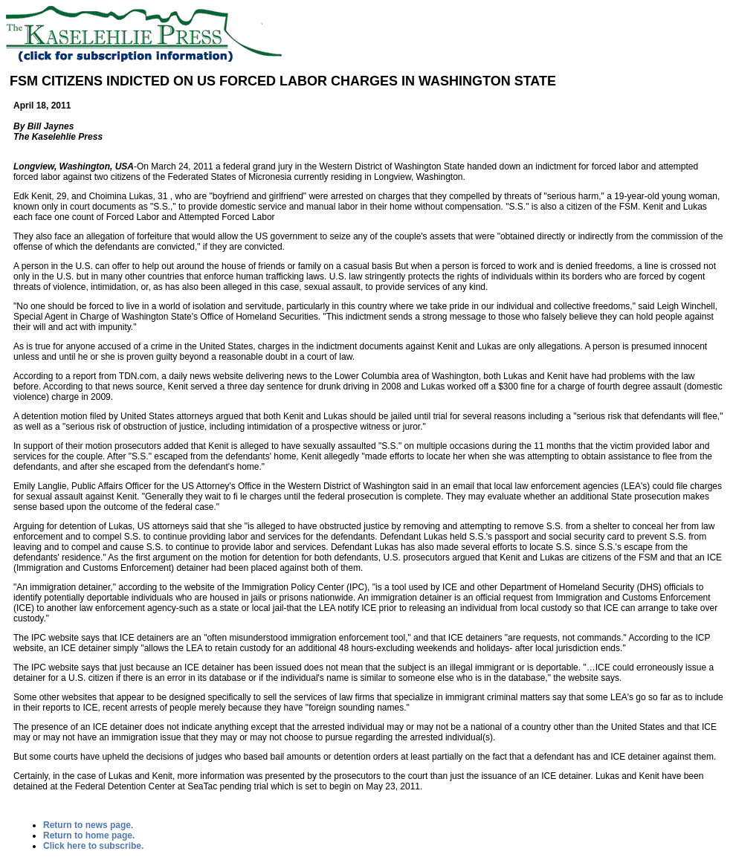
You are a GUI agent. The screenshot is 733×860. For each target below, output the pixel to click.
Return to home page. (89, 835)
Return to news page (87, 825)
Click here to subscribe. (93, 846)
